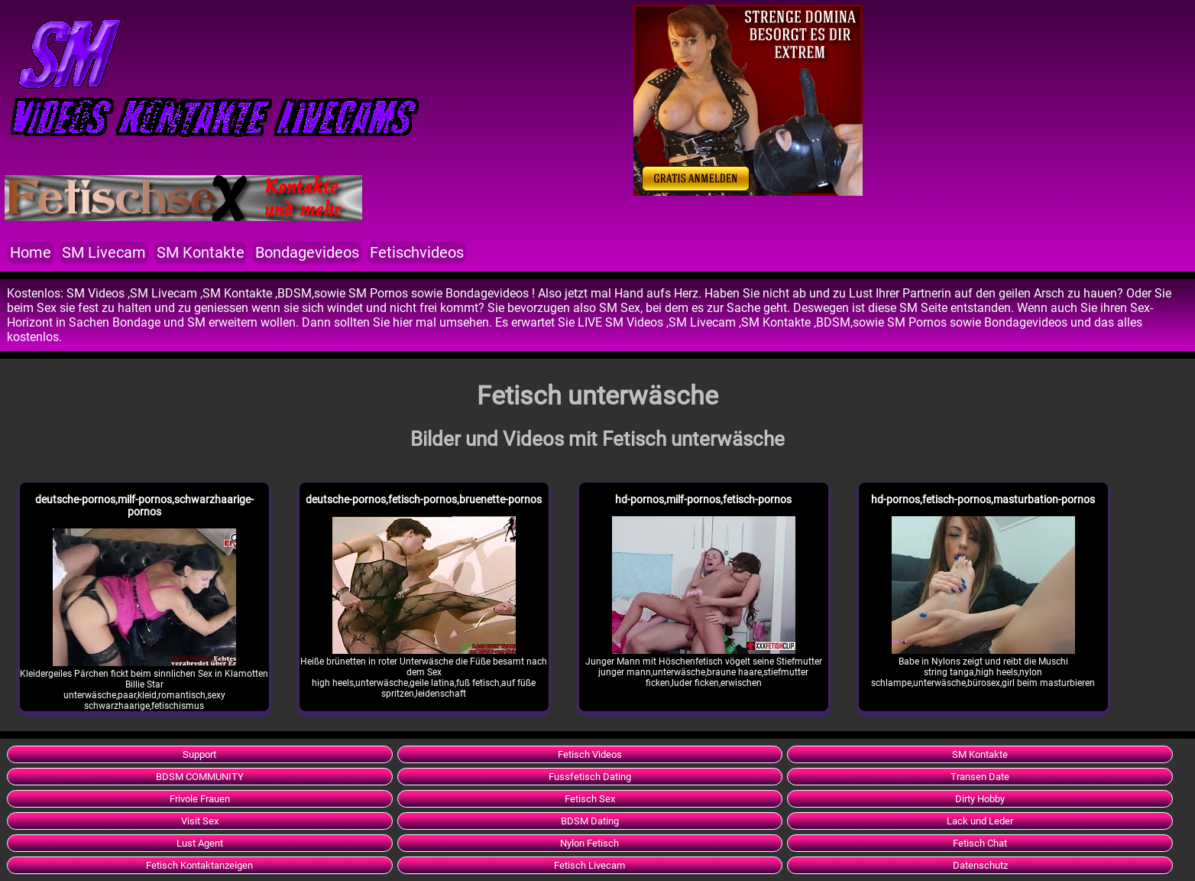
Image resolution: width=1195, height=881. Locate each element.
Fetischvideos (417, 253)
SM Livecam (104, 253)
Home (30, 253)
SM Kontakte (201, 253)
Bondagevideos (307, 253)
